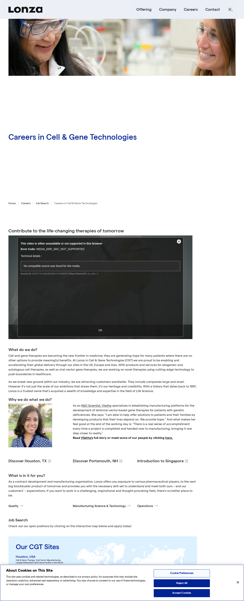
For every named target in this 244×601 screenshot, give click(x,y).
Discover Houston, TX (27, 461)
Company (166, 9)
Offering (143, 9)
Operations (145, 506)
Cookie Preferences (181, 573)
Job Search (42, 203)
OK (100, 330)
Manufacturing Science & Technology (99, 506)
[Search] (230, 9)
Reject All (181, 583)
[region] (122, 583)
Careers (190, 9)
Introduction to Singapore (160, 461)
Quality (13, 506)
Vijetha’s (87, 438)
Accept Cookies (181, 592)
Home (12, 203)
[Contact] (212, 9)
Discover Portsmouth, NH (95, 461)
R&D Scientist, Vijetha (96, 406)
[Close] (238, 582)
